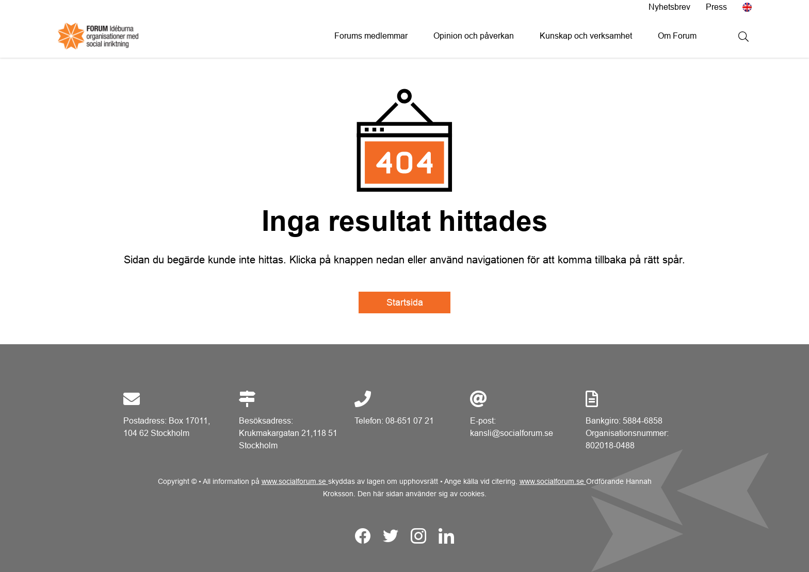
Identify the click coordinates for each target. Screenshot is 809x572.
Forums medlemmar (371, 35)
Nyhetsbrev (669, 7)
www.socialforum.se (295, 481)
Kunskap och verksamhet (586, 35)
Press (716, 7)
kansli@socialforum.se (511, 433)
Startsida (404, 302)
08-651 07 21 (409, 420)
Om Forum (677, 35)
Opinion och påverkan (473, 35)
